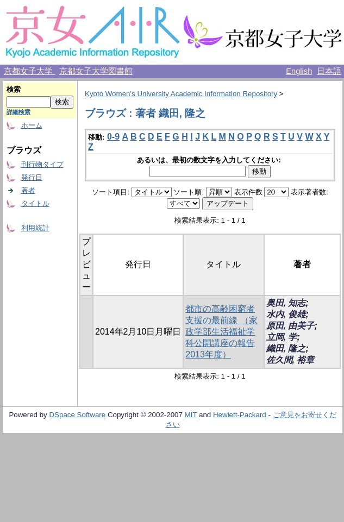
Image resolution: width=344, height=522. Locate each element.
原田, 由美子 (290, 325)
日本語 (329, 71)
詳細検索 (18, 112)
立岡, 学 (281, 337)
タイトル (35, 203)
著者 (28, 190)
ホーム (31, 125)
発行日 (31, 177)
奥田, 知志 (286, 302)
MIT (191, 415)
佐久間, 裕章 (290, 359)
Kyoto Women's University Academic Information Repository (181, 94)
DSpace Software (77, 415)
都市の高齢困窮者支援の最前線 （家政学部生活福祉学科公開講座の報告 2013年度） (221, 331)
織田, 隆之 (286, 348)
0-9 (113, 136)
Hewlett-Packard (239, 415)
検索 (14, 89)
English (299, 71)
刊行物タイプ (42, 164)
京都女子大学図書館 (96, 71)
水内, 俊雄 (286, 314)
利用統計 (35, 228)
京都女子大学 (29, 71)
